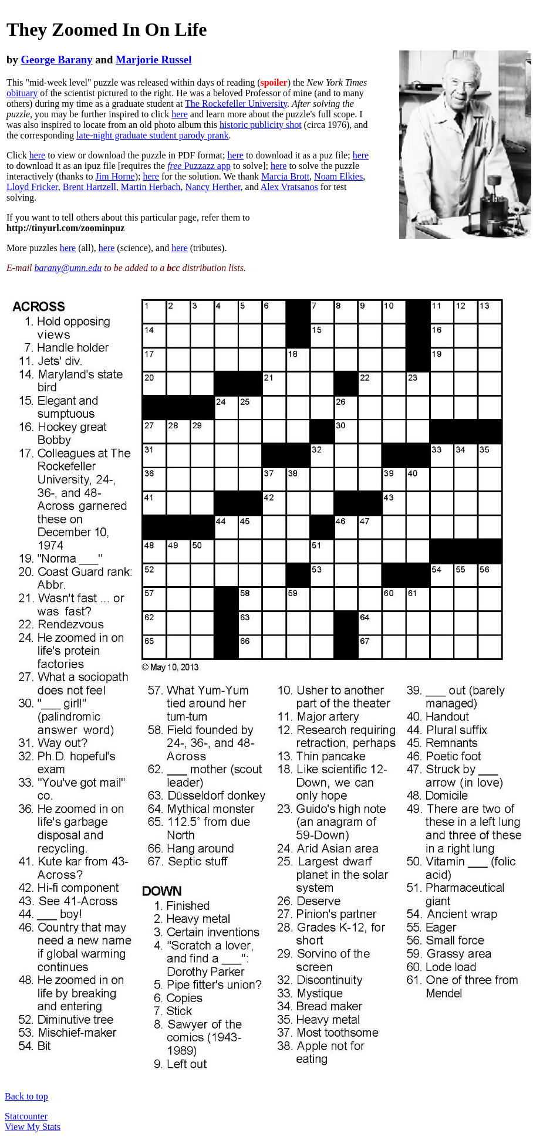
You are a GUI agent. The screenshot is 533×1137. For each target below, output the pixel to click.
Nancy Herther (213, 187)
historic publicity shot (261, 125)
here (179, 114)
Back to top (26, 1096)
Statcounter (26, 1116)
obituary (22, 93)
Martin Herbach (151, 187)
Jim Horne (115, 176)
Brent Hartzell (89, 187)
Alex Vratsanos (289, 187)
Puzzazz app (199, 166)
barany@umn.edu (68, 268)
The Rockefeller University (236, 104)
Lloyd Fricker (32, 187)
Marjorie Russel (153, 59)
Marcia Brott (285, 176)
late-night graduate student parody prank (152, 135)
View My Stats (32, 1127)
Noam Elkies (338, 176)
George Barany (56, 59)
